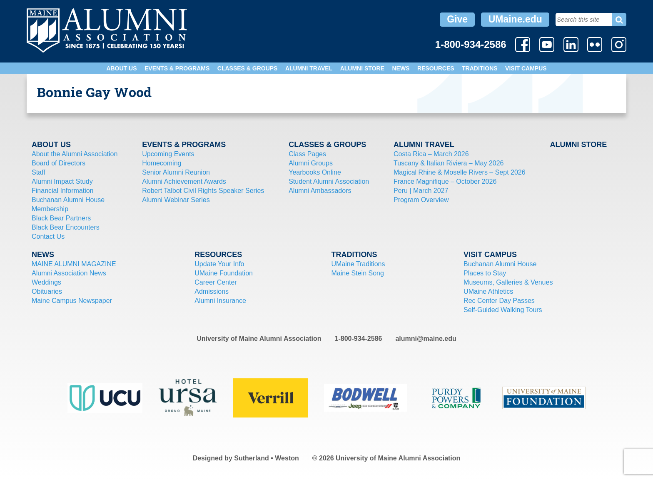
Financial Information (63, 190)
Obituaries (47, 291)
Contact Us (48, 236)
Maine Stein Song (357, 273)
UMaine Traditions (358, 264)
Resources (435, 68)
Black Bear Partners (61, 218)
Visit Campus (526, 68)
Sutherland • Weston (266, 458)
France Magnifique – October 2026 (445, 181)
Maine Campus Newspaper (72, 300)
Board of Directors (58, 163)
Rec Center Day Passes (499, 300)
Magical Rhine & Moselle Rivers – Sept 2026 (460, 172)
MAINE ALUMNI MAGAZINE (74, 264)
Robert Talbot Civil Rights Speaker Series (203, 190)
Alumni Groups (311, 163)
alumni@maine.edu (425, 338)
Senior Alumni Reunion (176, 172)
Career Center (215, 282)
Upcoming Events (168, 154)
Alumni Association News (69, 273)
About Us (121, 68)
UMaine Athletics (488, 291)
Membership (50, 208)
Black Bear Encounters (66, 227)
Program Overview (421, 199)
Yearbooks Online (315, 172)
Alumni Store (362, 68)
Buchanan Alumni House (68, 199)
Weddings (46, 282)
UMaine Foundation (223, 273)
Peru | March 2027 (421, 190)
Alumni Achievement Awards (184, 181)
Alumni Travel (308, 68)
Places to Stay (485, 273)
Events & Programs (177, 68)
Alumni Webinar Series (175, 199)
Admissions (211, 291)
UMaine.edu (515, 19)
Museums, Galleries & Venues (508, 282)
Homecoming (161, 163)
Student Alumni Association (329, 181)
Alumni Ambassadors (320, 190)
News (400, 68)
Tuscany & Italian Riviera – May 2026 (448, 163)
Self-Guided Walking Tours (503, 309)
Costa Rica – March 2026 (431, 154)
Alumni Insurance (220, 300)
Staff (38, 172)
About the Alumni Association (74, 154)
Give (457, 19)
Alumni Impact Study (62, 181)
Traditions (480, 68)
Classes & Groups (247, 68)
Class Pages (307, 154)
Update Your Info (219, 264)
